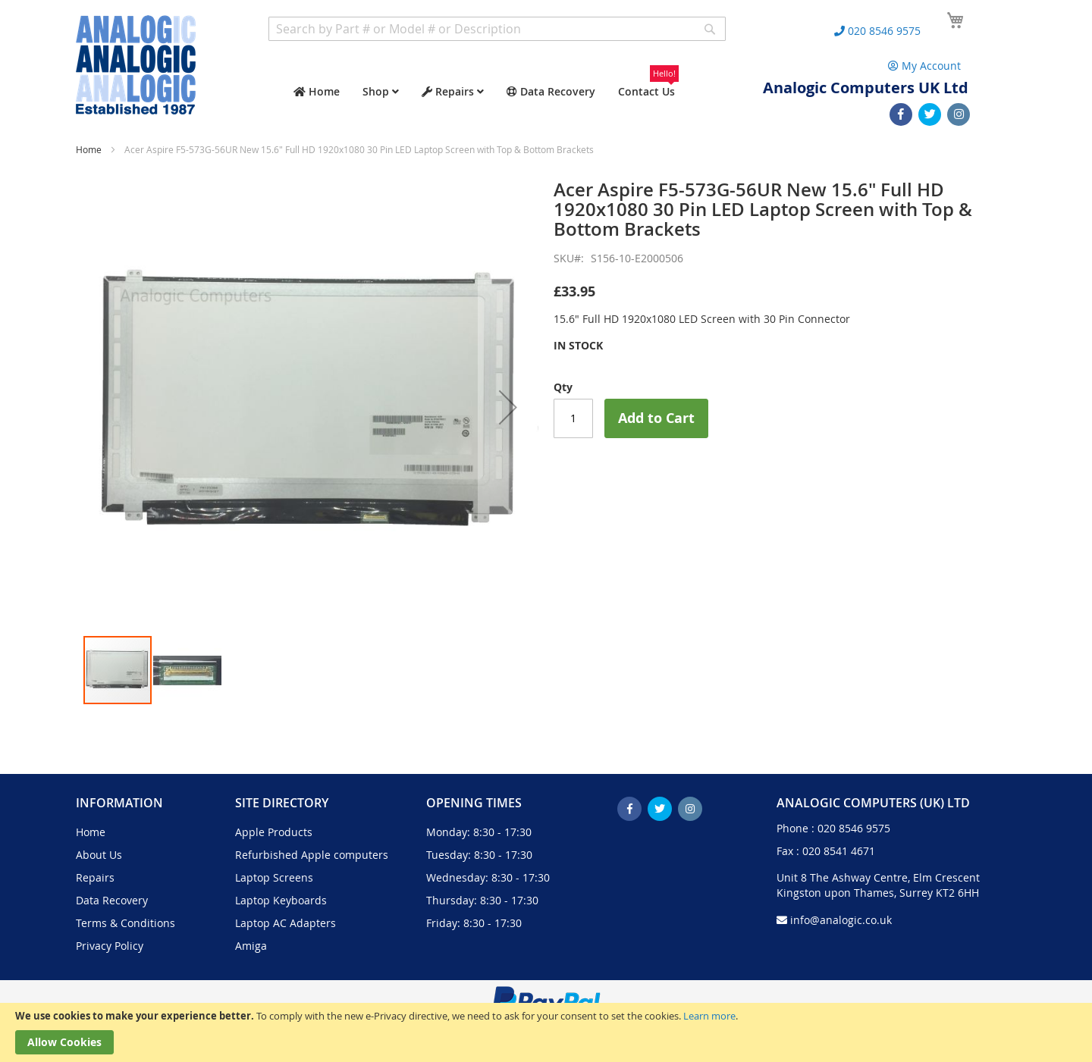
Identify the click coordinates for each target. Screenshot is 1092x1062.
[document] (546, 1032)
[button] (508, 407)
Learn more (709, 1016)
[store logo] (136, 64)
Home (89, 149)
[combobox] (497, 29)
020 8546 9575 (853, 828)
